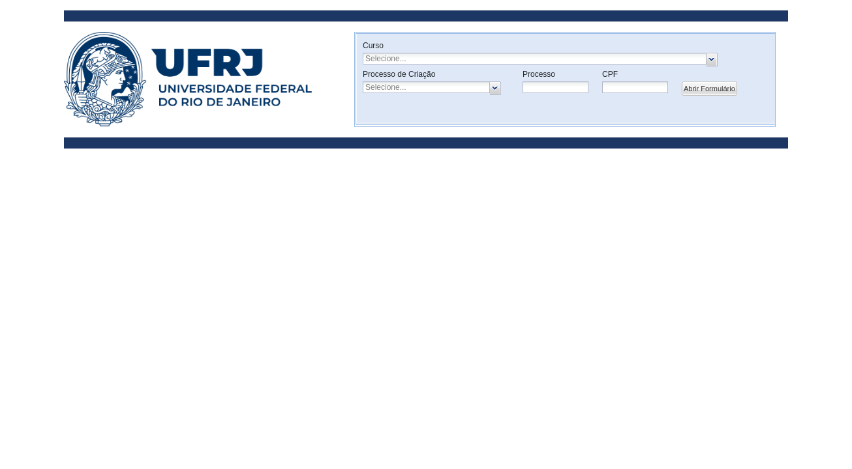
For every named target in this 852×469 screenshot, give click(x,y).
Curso (373, 45)
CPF (610, 74)
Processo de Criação (399, 74)
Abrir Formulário (709, 88)
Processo (539, 74)
